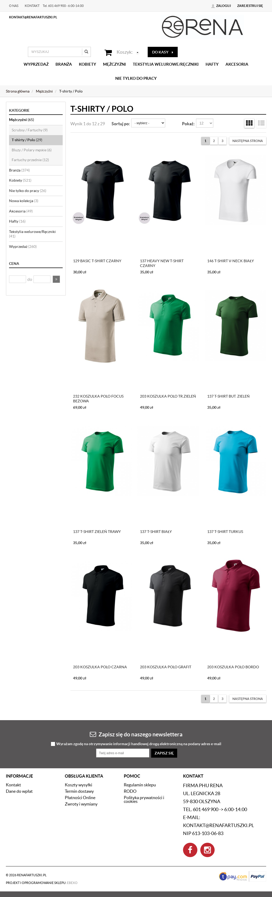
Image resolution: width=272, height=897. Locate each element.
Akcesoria (237, 64)
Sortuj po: (121, 123)
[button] (56, 279)
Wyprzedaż (36, 64)
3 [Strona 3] (222, 141)
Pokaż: (188, 123)
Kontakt (32, 5)
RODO (130, 791)
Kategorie (19, 110)
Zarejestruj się (250, 5)
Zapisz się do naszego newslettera (136, 734)
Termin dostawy (79, 791)
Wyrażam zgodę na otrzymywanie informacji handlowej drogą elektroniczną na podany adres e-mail (138, 744)
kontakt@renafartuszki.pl (33, 17)
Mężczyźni (114, 64)
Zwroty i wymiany (81, 804)
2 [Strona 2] (214, 141)
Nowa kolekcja (23, 201)
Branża (64, 64)
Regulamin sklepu (140, 784)
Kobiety (87, 64)
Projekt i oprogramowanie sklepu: (42, 883)
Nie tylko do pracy (136, 78)
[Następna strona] (247, 141)
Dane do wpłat (19, 791)
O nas (13, 5)
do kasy (162, 52)
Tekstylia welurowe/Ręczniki (166, 64)
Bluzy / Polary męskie (32, 150)
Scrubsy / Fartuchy (30, 130)
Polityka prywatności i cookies (144, 799)
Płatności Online (80, 797)
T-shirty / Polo (27, 140)
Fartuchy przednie (30, 160)
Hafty (212, 64)
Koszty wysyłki (78, 784)
